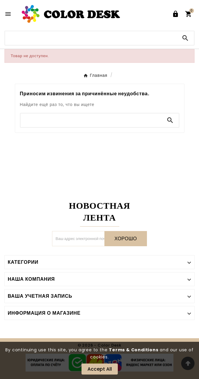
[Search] (185, 38)
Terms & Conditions (133, 350)
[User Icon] (175, 14)
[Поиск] (91, 38)
